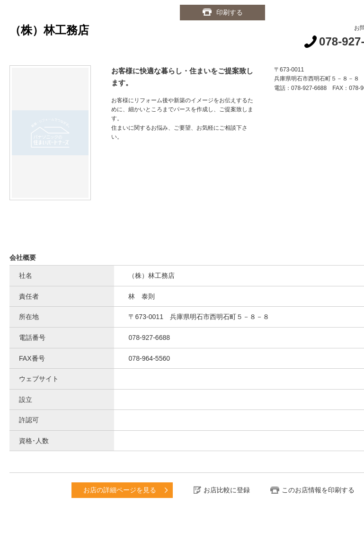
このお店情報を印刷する (318, 490)
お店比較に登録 (227, 490)
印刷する (229, 12)
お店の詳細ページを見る (119, 490)
